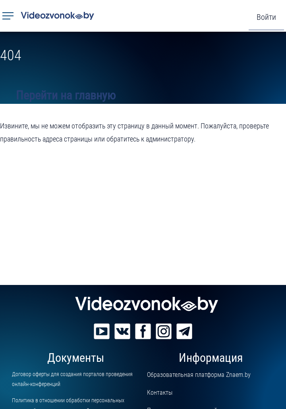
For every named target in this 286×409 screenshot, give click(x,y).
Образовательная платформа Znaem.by (199, 374)
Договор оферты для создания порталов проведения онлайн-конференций (72, 379)
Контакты (159, 392)
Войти (266, 17)
